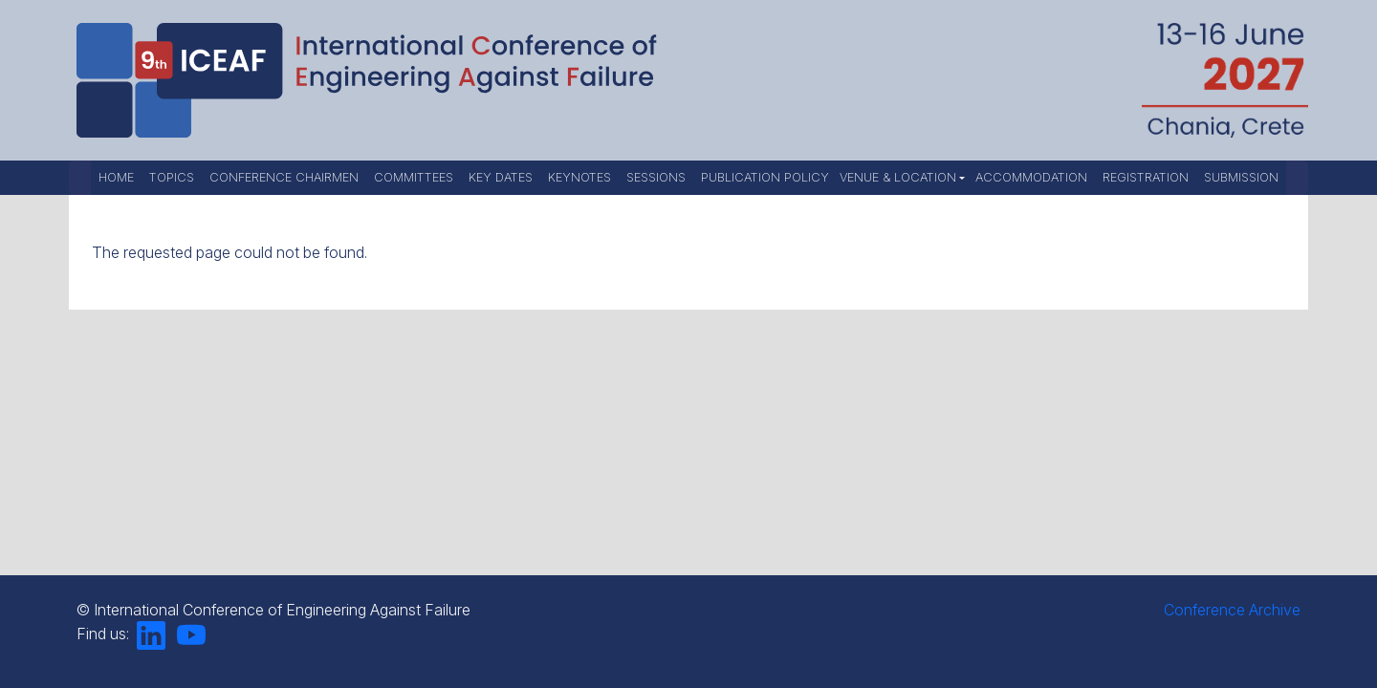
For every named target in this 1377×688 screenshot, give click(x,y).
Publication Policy (765, 177)
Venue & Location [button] (898, 177)
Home (116, 177)
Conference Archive (1232, 609)
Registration (1146, 177)
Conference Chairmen (284, 177)
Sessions (656, 177)
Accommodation (1031, 177)
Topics (171, 177)
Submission (1241, 177)
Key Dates (501, 177)
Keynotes (579, 177)
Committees (413, 177)
